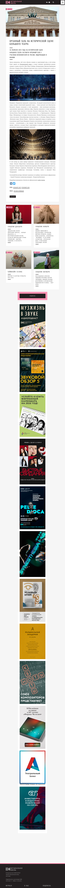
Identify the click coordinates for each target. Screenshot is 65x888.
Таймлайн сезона (15, 272)
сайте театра (41, 180)
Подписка (32, 296)
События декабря (15, 227)
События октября (43, 272)
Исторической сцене (26, 64)
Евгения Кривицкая (19, 191)
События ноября (42, 226)
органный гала (26, 187)
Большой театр (17, 187)
